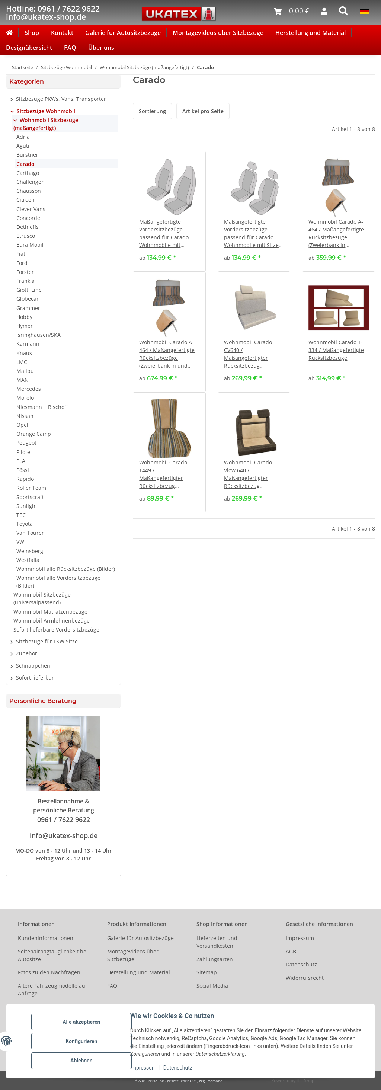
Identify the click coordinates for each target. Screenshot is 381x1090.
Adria (23, 136)
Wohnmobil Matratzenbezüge (50, 611)
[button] (169, 211)
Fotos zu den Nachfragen (49, 972)
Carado (25, 163)
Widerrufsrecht (305, 977)
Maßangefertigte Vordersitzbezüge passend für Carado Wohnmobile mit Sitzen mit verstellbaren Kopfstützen (253, 233)
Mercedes (28, 388)
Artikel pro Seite (203, 111)
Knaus (24, 353)
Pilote (23, 452)
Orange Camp (33, 433)
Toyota (24, 523)
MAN (22, 379)
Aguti (22, 145)
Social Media (212, 985)
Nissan (24, 415)
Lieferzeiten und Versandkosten (216, 941)
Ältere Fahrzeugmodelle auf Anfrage (52, 989)
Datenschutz (178, 1068)
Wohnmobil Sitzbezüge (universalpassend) (42, 598)
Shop (32, 33)
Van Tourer (30, 532)
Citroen (25, 199)
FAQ (70, 48)
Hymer (24, 325)
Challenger (30, 181)
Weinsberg (29, 550)
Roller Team (31, 487)
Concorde (28, 217)
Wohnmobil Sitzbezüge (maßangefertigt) (45, 123)
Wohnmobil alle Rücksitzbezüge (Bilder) (65, 568)
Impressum (144, 1068)
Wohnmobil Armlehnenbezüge (51, 620)
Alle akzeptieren (81, 1022)
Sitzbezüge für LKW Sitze (47, 641)
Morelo (25, 397)
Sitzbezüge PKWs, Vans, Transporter (61, 98)
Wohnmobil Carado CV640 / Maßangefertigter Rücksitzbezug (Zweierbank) (248, 354)
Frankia (25, 280)
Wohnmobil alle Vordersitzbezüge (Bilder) (58, 581)
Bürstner (27, 154)
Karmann (27, 343)
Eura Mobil (30, 244)
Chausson (28, 190)
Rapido (25, 478)
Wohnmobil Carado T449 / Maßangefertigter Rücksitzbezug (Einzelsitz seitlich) (163, 474)
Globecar (27, 298)
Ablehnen (82, 1061)
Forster (25, 271)
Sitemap (206, 972)
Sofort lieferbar (35, 677)
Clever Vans (30, 208)
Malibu (25, 370)
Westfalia (27, 559)
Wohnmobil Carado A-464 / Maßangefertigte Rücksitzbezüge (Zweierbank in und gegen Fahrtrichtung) (167, 354)
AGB (291, 951)
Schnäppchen (33, 665)
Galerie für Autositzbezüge (123, 33)
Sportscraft (30, 497)
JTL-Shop (305, 1080)
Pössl (22, 469)
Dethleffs (27, 226)
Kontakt (62, 33)
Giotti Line (29, 289)
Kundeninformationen (45, 938)
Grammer (28, 307)
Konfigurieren (81, 1041)
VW (20, 541)
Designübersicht (29, 48)
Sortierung (152, 111)
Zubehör (26, 653)
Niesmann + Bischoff (42, 406)
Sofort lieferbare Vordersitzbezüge (56, 629)
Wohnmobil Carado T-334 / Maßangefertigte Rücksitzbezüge (336, 350)
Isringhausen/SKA (38, 334)
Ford (22, 262)
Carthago (27, 172)
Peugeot (26, 442)
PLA (20, 460)
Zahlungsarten (214, 959)
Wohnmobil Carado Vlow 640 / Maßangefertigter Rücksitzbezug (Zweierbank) (248, 474)
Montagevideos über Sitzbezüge (218, 33)
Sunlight (26, 505)
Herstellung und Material (310, 33)
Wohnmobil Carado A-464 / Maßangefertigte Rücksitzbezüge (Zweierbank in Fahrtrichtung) (336, 233)
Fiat (20, 253)
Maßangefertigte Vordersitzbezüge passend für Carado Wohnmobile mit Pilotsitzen (164, 233)
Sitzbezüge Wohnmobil (46, 111)
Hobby (24, 316)
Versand (215, 1080)
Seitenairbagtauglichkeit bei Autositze (53, 955)
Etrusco (25, 235)
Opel (22, 424)
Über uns (101, 48)
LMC (21, 361)
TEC (21, 514)
